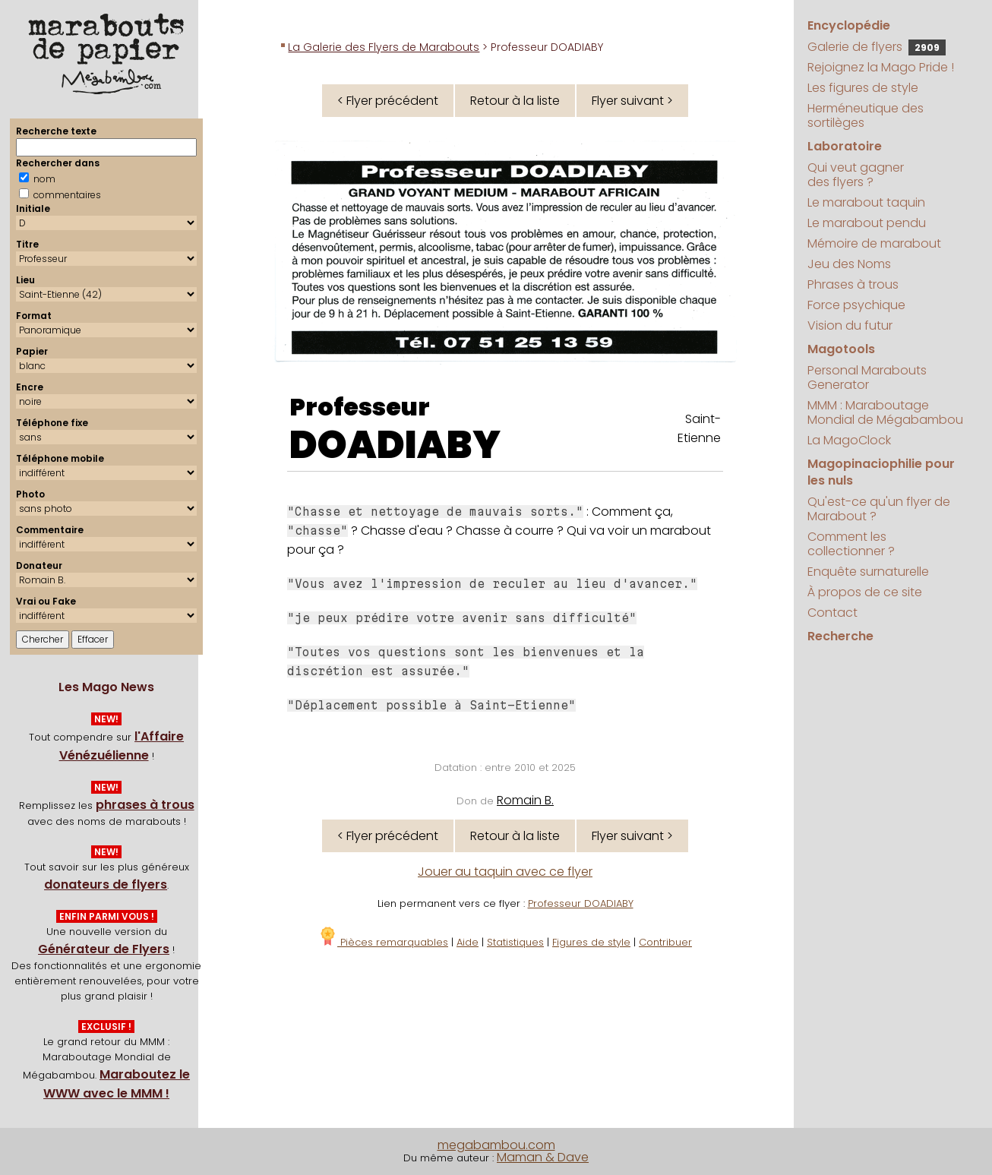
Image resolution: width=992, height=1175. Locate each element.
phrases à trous (145, 804)
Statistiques (515, 942)
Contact (832, 612)
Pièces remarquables (383, 942)
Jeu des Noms (849, 264)
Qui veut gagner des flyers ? (855, 175)
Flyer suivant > (632, 100)
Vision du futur (849, 325)
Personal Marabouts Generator (867, 377)
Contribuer (665, 942)
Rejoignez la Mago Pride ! (880, 67)
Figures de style (591, 942)
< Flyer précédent (387, 100)
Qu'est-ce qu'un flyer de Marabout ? (878, 509)
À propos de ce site (864, 592)
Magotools (841, 349)
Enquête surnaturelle (868, 571)
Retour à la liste (515, 100)
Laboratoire (844, 146)
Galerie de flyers (876, 46)
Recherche (840, 636)
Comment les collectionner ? (851, 544)
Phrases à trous (853, 284)
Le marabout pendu (866, 223)
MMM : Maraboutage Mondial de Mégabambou (885, 412)
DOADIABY (395, 445)
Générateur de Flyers (103, 949)
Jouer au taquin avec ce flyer (505, 871)
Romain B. (525, 800)
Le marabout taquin (866, 202)
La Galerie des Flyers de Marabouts (383, 47)
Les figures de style (862, 87)
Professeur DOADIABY (580, 903)
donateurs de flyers (105, 884)
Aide (468, 942)
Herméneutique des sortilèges (865, 115)
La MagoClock (849, 440)
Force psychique (856, 305)
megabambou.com (496, 1145)
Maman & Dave (543, 1157)
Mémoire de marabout (874, 243)
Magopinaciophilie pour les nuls (881, 472)
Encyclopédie (848, 25)
